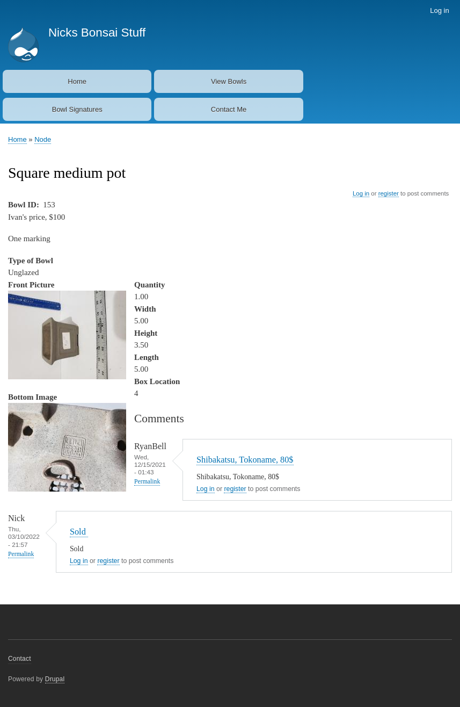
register (388, 193)
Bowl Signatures (77, 109)
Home (77, 81)
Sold (79, 531)
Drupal (55, 679)
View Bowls (228, 81)
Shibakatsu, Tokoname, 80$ (245, 459)
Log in (439, 10)
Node (42, 139)
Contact (19, 658)
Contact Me (228, 109)
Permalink (147, 481)
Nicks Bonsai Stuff (96, 32)
